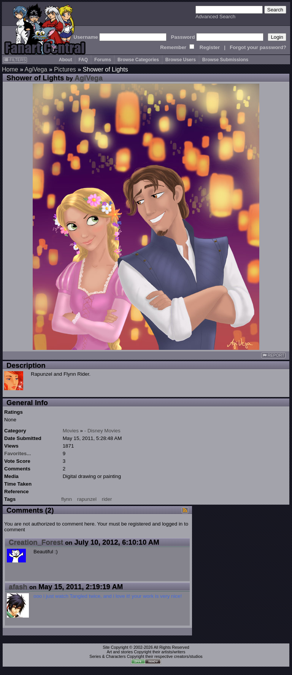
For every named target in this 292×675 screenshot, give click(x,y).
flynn (66, 499)
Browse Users (180, 59)
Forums (102, 59)
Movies (71, 431)
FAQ (83, 59)
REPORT (273, 355)
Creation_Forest (36, 542)
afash (18, 587)
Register (210, 47)
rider (107, 499)
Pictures (65, 69)
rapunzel (87, 499)
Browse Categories (138, 59)
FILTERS (15, 59)
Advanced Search (215, 16)
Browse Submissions (225, 59)
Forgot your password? (258, 47)
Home (10, 69)
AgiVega (36, 69)
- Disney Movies (102, 431)
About (65, 59)
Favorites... (17, 453)
